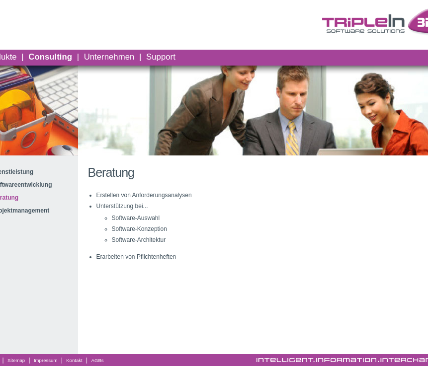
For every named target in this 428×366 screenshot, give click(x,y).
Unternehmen (109, 57)
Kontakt (74, 360)
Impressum (45, 360)
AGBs (97, 360)
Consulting (50, 57)
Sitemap (16, 360)
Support (160, 57)
